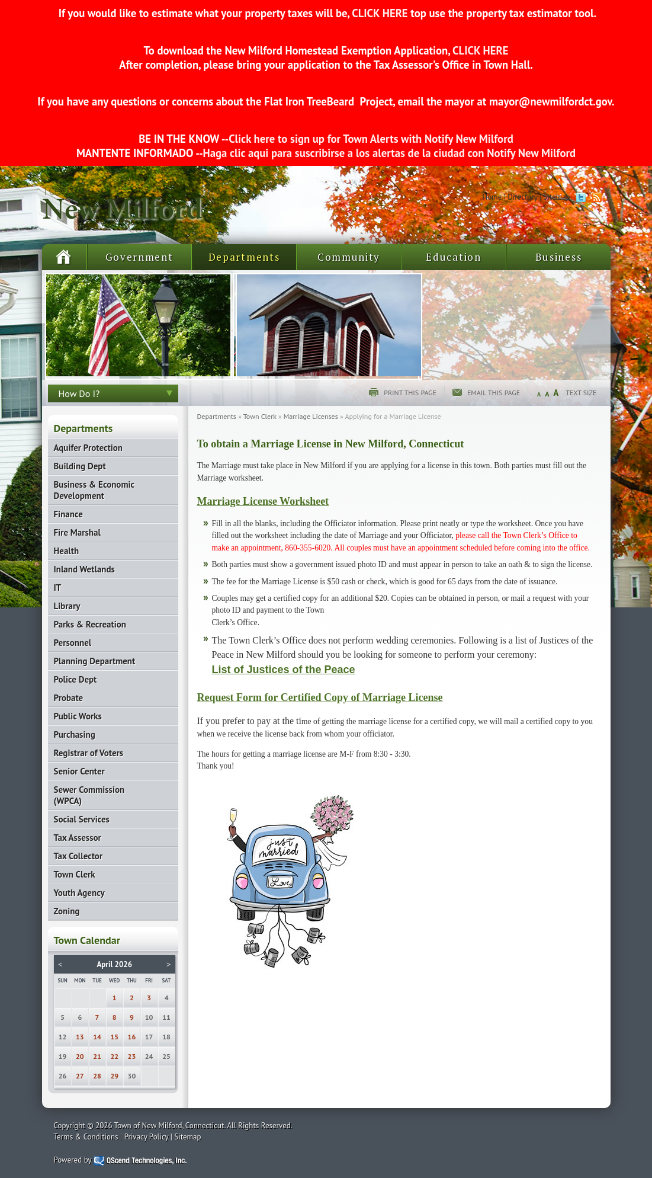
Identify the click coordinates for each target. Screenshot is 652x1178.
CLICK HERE (379, 13)
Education (453, 257)
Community (348, 257)
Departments (244, 257)
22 (114, 1056)
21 (97, 1056)
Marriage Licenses (311, 416)
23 (132, 1056)
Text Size (581, 392)
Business (558, 257)
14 (97, 1036)
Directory (522, 197)
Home (492, 197)
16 (132, 1036)
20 (80, 1056)
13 (80, 1036)
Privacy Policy (146, 1137)
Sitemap (556, 197)
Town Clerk (260, 416)
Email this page (493, 392)
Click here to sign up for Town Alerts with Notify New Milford (371, 139)
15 (114, 1036)
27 (80, 1075)
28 (97, 1075)
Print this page (410, 392)
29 (114, 1075)
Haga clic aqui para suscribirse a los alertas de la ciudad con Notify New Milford (389, 153)
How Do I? (79, 393)
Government (139, 257)
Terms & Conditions (86, 1137)
